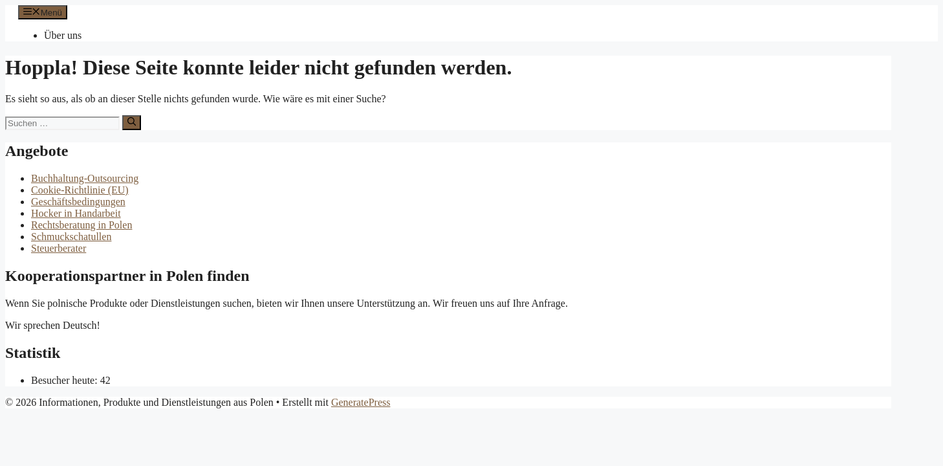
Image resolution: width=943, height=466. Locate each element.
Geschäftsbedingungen (78, 201)
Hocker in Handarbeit (76, 213)
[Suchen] (131, 122)
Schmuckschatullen (71, 236)
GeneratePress (361, 402)
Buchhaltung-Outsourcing (84, 178)
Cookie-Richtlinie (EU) (80, 189)
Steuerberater (58, 248)
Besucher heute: (65, 380)
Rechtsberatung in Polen (81, 224)
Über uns (62, 35)
